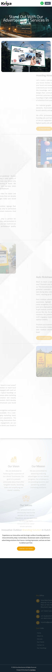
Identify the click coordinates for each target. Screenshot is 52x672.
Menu (47, 3)
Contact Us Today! (26, 548)
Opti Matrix (33, 670)
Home (23, 28)
